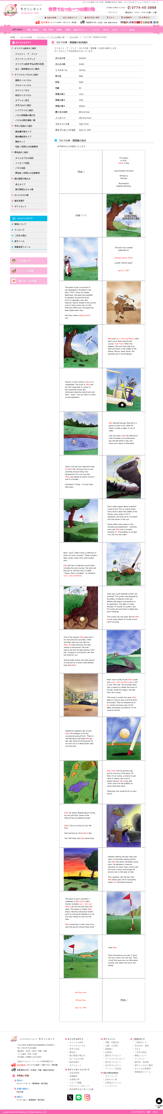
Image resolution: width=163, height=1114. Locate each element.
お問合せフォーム (113, 1083)
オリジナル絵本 (26, 37)
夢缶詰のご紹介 (21, 152)
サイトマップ (111, 1076)
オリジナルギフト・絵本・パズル (144, 1112)
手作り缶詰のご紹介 (23, 126)
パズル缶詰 (20, 168)
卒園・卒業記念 (33, 30)
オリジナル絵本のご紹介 (25, 48)
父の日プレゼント (113, 1065)
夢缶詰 (72, 1052)
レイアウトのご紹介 (24, 110)
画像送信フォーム (22, 247)
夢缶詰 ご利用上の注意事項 (27, 173)
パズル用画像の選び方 (25, 115)
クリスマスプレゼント (115, 1059)
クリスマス (95, 30)
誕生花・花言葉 (142, 1062)
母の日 (105, 30)
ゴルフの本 (73, 37)
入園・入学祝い (112, 1045)
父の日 (114, 30)
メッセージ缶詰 (22, 163)
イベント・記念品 (127, 30)
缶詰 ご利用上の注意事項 (26, 146)
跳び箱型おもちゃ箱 (24, 189)
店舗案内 (73, 1076)
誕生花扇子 (19, 201)
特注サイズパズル (23, 95)
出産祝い (109, 1052)
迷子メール (19, 241)
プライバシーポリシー (79, 1086)
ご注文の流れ (20, 235)
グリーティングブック (25, 59)
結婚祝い (109, 1049)
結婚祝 (59, 30)
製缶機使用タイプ (23, 136)
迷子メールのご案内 (144, 1065)
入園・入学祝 (48, 30)
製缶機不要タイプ (23, 132)
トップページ (111, 1086)
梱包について (20, 224)
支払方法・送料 (142, 1045)
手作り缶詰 (74, 1049)
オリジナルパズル (77, 1045)
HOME (12, 37)
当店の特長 (74, 1073)
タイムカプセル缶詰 (24, 158)
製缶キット (20, 141)
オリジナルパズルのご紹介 (26, 75)
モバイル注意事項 (143, 1068)
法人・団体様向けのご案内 (27, 69)
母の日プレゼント (113, 1062)
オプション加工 (22, 100)
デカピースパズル (23, 85)
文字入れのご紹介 (23, 105)
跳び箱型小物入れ (22, 179)
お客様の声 (74, 1079)
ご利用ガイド (141, 1042)
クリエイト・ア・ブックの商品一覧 (50, 37)
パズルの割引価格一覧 (25, 120)
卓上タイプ (20, 184)
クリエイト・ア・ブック (26, 54)
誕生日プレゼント (81, 30)
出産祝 (67, 30)
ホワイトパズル (22, 90)
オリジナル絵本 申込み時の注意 (29, 64)
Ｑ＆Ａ (138, 1049)
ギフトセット (20, 206)
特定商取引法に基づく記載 (81, 1089)
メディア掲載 (75, 1083)
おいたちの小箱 (21, 195)
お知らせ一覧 (111, 1079)
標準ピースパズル (23, 80)
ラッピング (19, 230)
